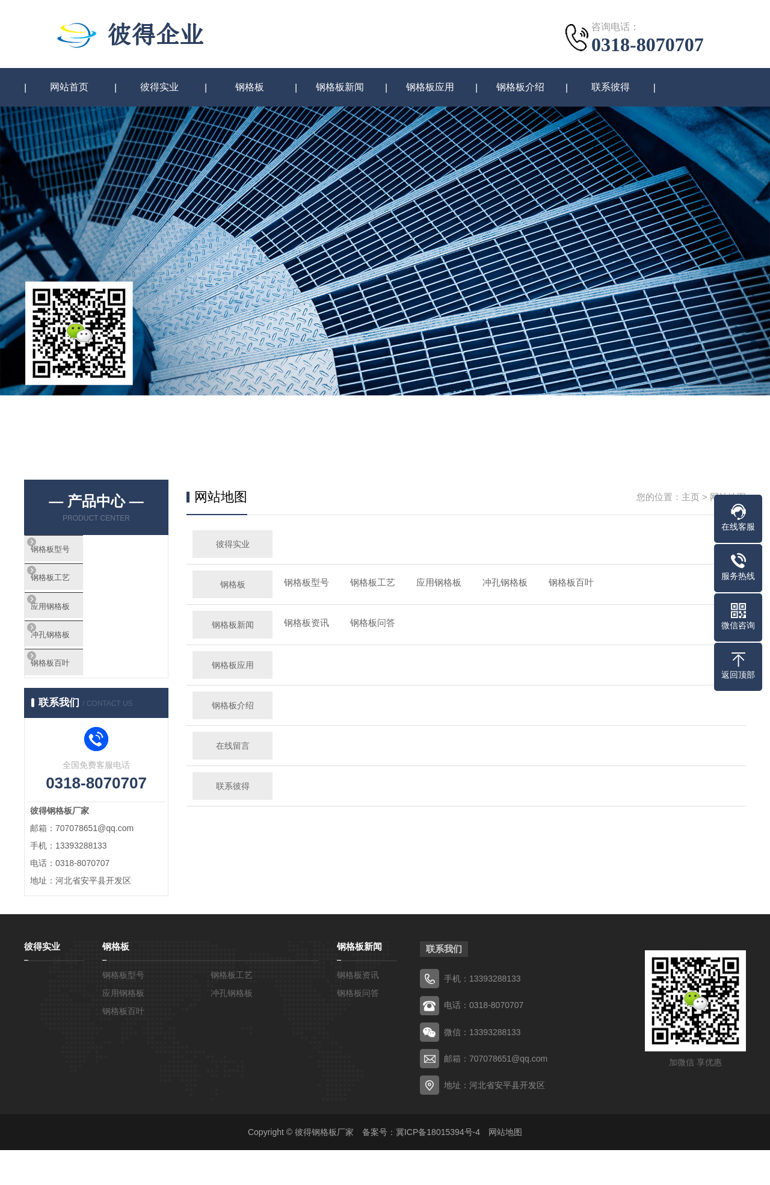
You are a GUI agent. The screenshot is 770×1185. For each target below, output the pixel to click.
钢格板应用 (430, 87)
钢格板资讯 (306, 623)
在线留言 (233, 746)
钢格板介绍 (520, 87)
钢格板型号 (74, 553)
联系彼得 (610, 87)
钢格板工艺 (74, 589)
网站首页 (69, 87)
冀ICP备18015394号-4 (438, 1167)
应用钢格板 (74, 624)
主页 (691, 497)
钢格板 (249, 87)
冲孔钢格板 (74, 660)
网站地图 (505, 1167)
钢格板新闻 (340, 87)
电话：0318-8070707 (483, 1040)
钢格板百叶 (74, 695)
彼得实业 (159, 87)
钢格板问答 (372, 623)
